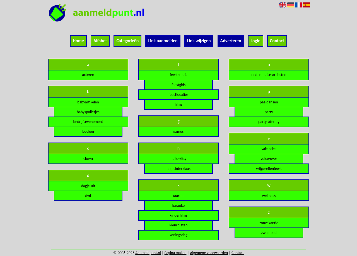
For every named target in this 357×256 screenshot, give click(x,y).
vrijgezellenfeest (269, 168)
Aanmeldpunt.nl (148, 252)
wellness (269, 195)
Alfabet (100, 40)
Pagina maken (176, 252)
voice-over (268, 158)
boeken (88, 131)
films (178, 104)
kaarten (178, 195)
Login (255, 40)
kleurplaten (179, 225)
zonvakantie (268, 223)
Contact (277, 40)
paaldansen (269, 102)
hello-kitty (178, 158)
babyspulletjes (88, 112)
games (178, 131)
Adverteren (230, 40)
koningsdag (178, 235)
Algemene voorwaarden (209, 252)
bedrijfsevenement (88, 121)
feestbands (178, 74)
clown (88, 158)
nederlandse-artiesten (268, 74)
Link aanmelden (162, 40)
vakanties (268, 148)
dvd (88, 195)
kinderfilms (178, 215)
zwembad (269, 232)
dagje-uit (88, 186)
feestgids (179, 84)
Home (78, 40)
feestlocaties (178, 94)
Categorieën (127, 40)
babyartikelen (88, 102)
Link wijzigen (199, 40)
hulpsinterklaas (178, 168)
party (269, 112)
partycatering (268, 121)
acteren (88, 74)
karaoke (178, 205)
